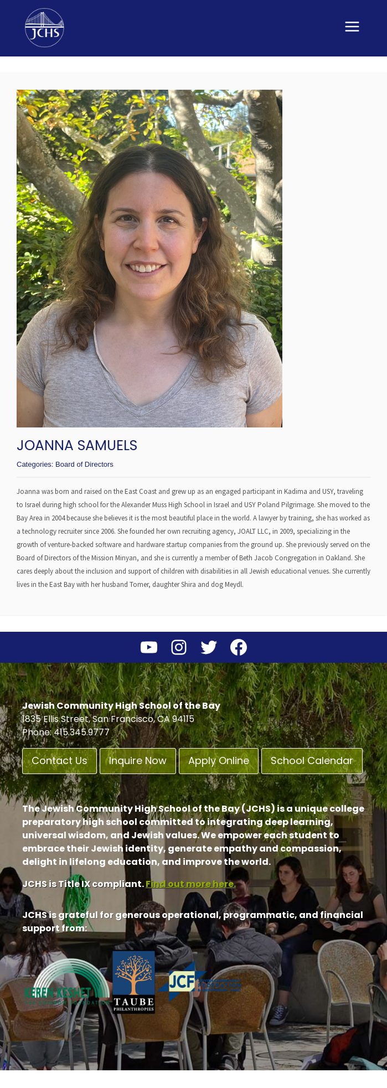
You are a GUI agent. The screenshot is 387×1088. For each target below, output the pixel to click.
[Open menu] (352, 26)
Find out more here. (191, 884)
